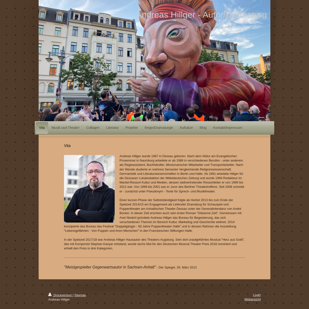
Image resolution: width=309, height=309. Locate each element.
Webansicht (252, 299)
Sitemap (80, 295)
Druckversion (60, 295)
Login (257, 295)
